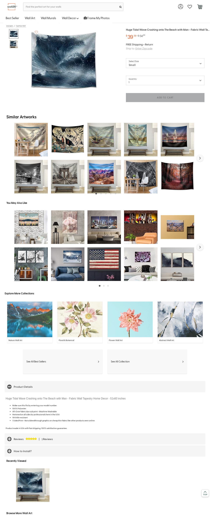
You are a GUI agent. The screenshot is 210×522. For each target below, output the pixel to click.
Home (9, 26)
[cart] (199, 7)
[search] (120, 7)
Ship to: (139, 48)
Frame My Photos (97, 18)
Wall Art (30, 18)
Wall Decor (70, 18)
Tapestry (21, 26)
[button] (200, 158)
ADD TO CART (165, 97)
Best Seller (12, 18)
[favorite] (189, 7)
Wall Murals (48, 18)
